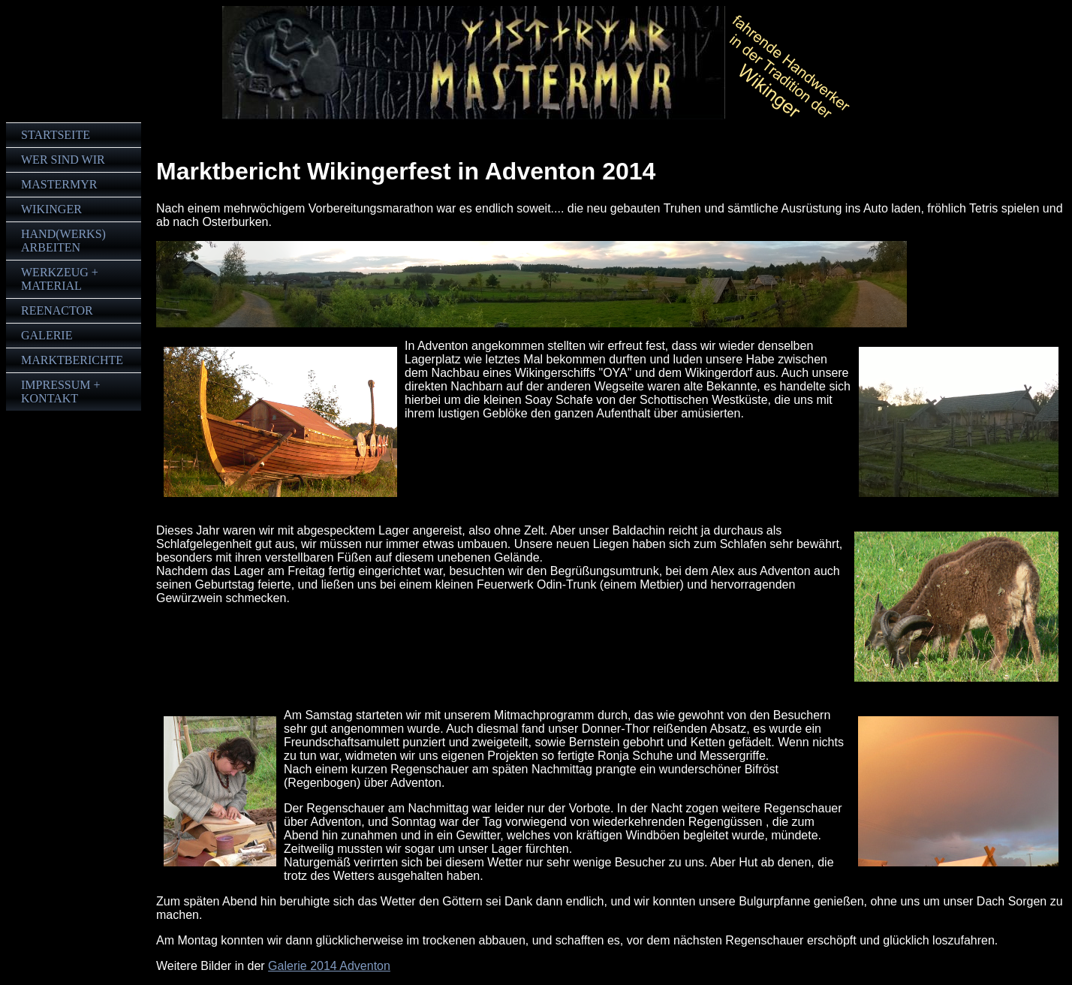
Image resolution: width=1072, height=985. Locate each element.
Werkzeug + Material (59, 279)
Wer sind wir (63, 159)
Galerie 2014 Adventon (329, 965)
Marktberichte (72, 360)
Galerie (46, 335)
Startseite (55, 134)
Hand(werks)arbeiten (63, 240)
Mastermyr (59, 184)
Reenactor (57, 310)
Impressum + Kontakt (61, 391)
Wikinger (51, 209)
